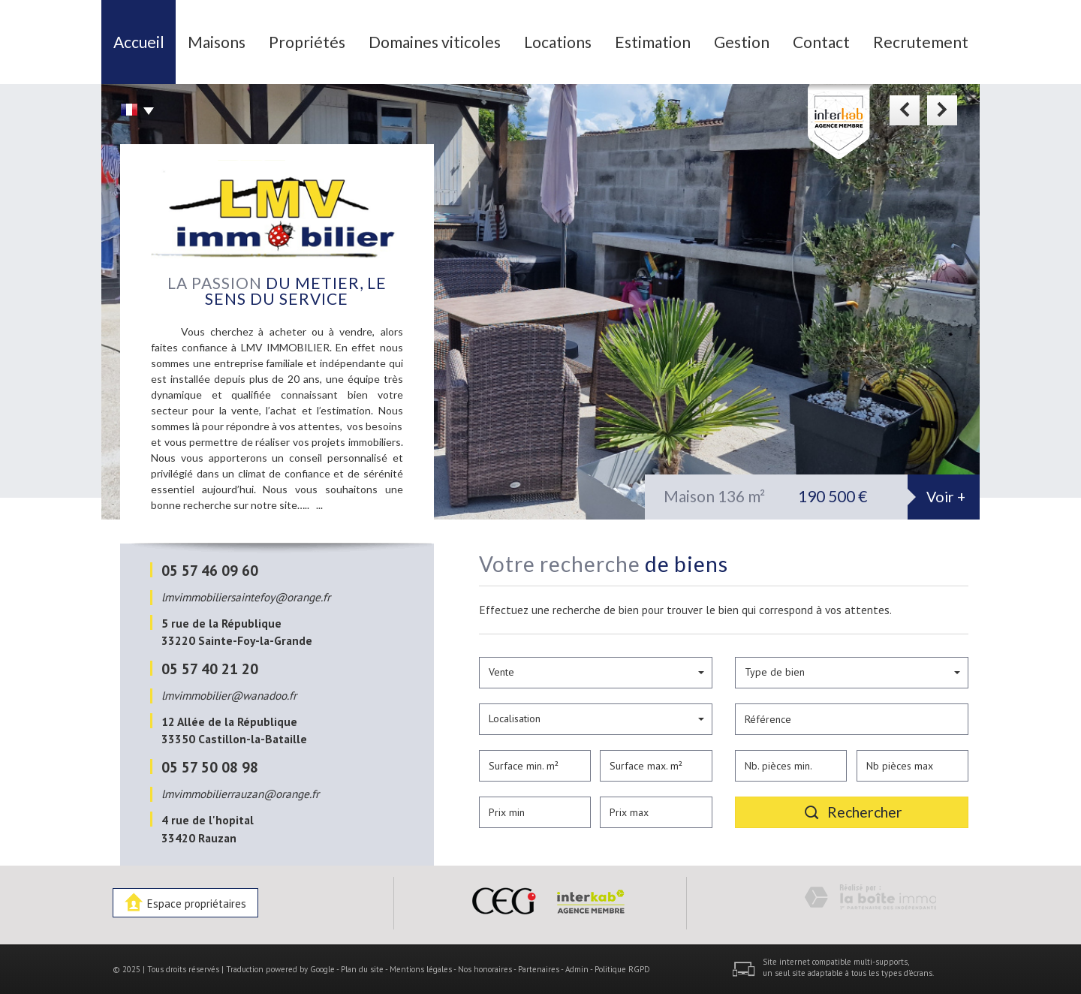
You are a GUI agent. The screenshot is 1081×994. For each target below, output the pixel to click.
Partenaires (538, 969)
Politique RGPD (622, 969)
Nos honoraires (485, 969)
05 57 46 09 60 (209, 570)
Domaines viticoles (435, 41)
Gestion (741, 41)
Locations (558, 41)
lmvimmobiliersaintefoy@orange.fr (245, 596)
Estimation (653, 41)
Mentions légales (421, 969)
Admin (577, 969)
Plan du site (362, 969)
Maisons (216, 41)
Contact (821, 41)
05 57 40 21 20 (209, 668)
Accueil (138, 41)
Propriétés (307, 41)
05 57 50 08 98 (209, 767)
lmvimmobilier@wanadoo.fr (229, 695)
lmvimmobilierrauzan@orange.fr (240, 793)
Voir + (945, 496)
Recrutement (920, 41)
